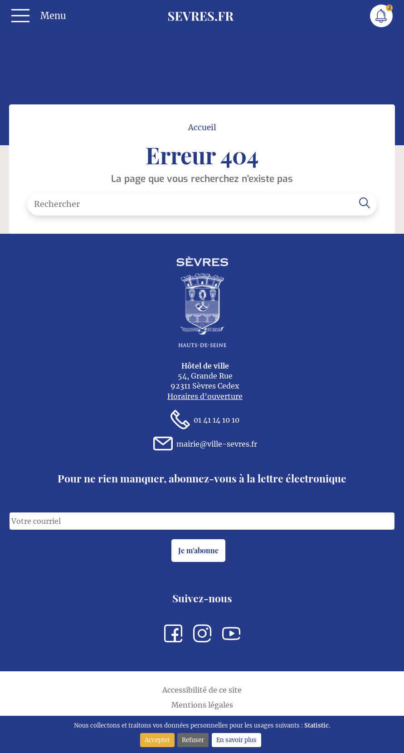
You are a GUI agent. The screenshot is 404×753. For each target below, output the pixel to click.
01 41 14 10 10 (204, 420)
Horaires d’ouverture (205, 396)
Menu (53, 15)
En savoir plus (236, 739)
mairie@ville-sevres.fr (205, 444)
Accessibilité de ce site (202, 689)
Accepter (157, 739)
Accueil (202, 128)
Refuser (193, 739)
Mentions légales (202, 704)
